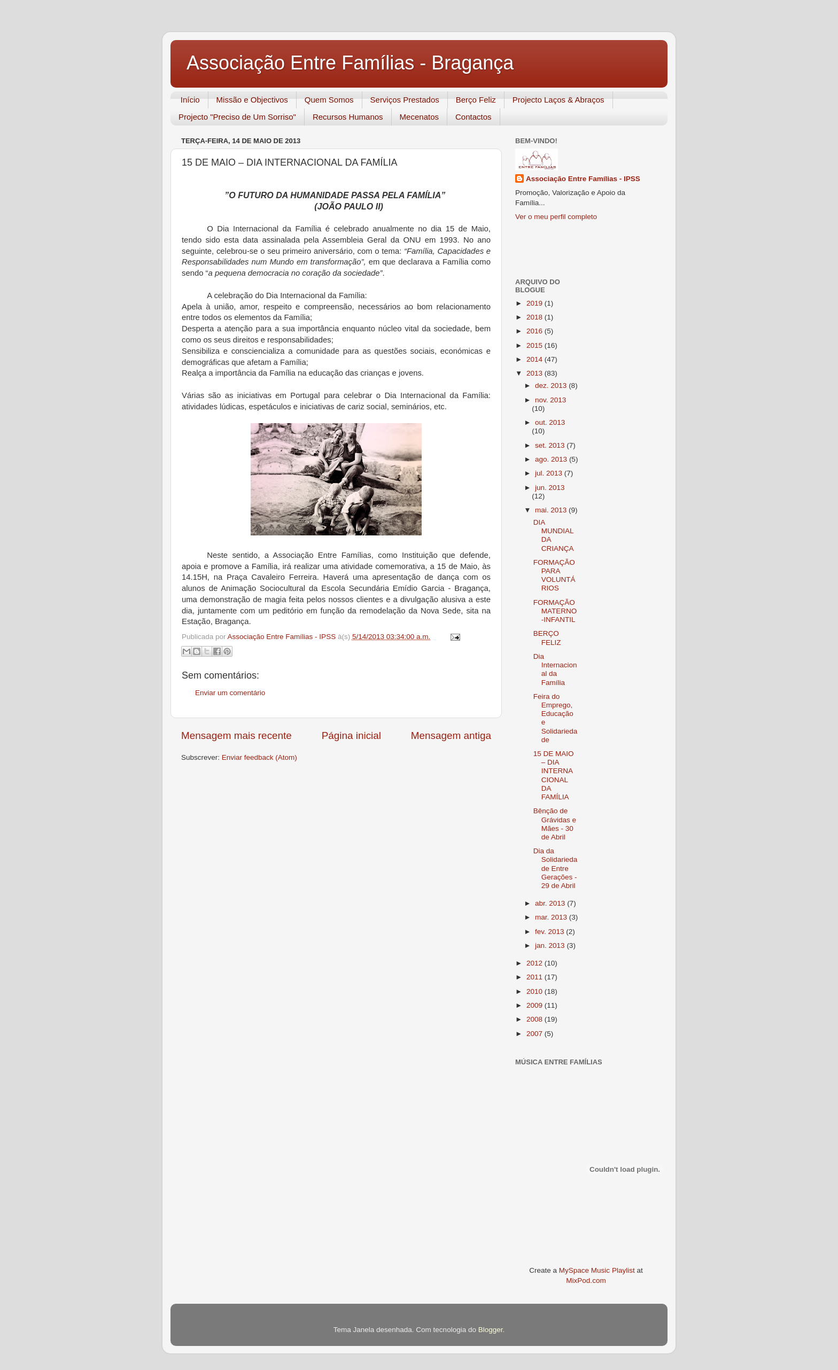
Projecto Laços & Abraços (558, 99)
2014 (535, 359)
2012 (535, 963)
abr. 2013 (551, 903)
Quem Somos (329, 99)
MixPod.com (586, 1280)
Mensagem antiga (451, 735)
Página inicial (351, 735)
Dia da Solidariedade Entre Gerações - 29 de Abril (555, 868)
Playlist (623, 1270)
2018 (535, 317)
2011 (535, 977)
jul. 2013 (549, 473)
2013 (535, 373)
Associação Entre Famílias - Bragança (350, 63)
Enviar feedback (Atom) (259, 757)
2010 (535, 991)
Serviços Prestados (404, 99)
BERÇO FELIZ (547, 637)
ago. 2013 (552, 459)
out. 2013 (550, 422)
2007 (535, 1034)
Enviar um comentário (230, 693)
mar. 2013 (552, 917)
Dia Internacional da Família (555, 669)
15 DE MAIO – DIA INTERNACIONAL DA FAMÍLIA (553, 775)
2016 (535, 331)
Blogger (490, 1330)
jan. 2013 (551, 945)
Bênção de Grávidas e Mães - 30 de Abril (554, 824)
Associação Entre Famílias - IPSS (583, 179)
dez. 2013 (552, 386)
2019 (535, 303)
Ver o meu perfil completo (556, 217)
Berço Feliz (476, 99)
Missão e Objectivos (252, 99)
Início (190, 99)
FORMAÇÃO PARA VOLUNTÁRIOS (554, 575)
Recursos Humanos (348, 116)
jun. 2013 (550, 488)
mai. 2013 (552, 510)
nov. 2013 (550, 400)
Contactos (473, 116)
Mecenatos (419, 116)
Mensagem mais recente (236, 735)
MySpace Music (584, 1270)
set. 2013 (551, 445)
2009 (535, 1005)
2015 (535, 345)
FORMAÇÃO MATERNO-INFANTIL (555, 611)
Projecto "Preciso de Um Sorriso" (237, 116)
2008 (535, 1019)
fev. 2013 (550, 932)
